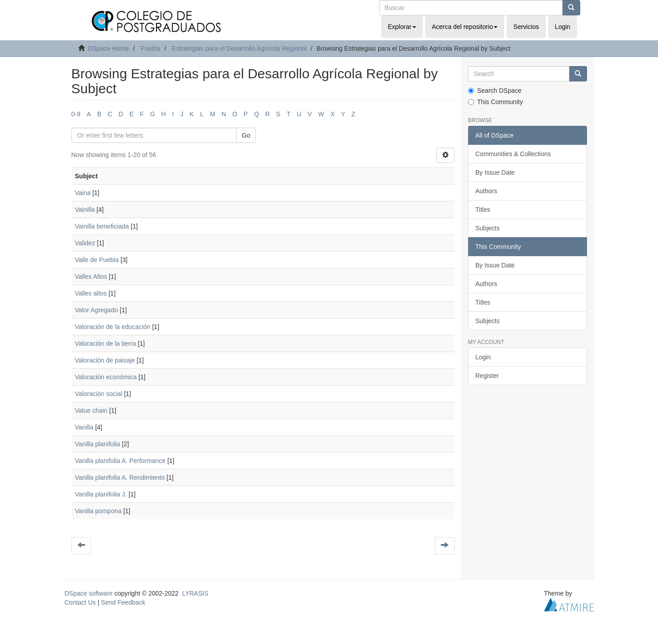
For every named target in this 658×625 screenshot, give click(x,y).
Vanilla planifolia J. (101, 494)
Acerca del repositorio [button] (464, 26)
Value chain (91, 410)
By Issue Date (495, 172)
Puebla (151, 48)
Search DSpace (494, 90)
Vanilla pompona (98, 511)
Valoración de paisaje (105, 360)
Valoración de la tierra (105, 343)
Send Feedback (123, 602)
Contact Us (80, 602)
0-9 (75, 114)
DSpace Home (108, 48)
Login (483, 357)
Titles (482, 209)
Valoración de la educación (113, 326)
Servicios (526, 26)
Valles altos (91, 293)
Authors (486, 191)
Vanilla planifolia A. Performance (120, 460)
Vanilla (84, 427)
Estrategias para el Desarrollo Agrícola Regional (239, 48)
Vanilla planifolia (97, 444)
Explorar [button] (402, 26)
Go (246, 135)
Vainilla (85, 209)
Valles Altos (91, 276)
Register (487, 375)
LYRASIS (195, 593)
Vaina (83, 192)
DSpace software (89, 593)
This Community (495, 101)
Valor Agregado (96, 310)
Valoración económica (106, 377)
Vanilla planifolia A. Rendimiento (120, 477)
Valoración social (99, 393)
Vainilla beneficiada (102, 226)
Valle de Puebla (97, 259)
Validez (85, 243)
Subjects (487, 228)
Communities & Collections (513, 153)
